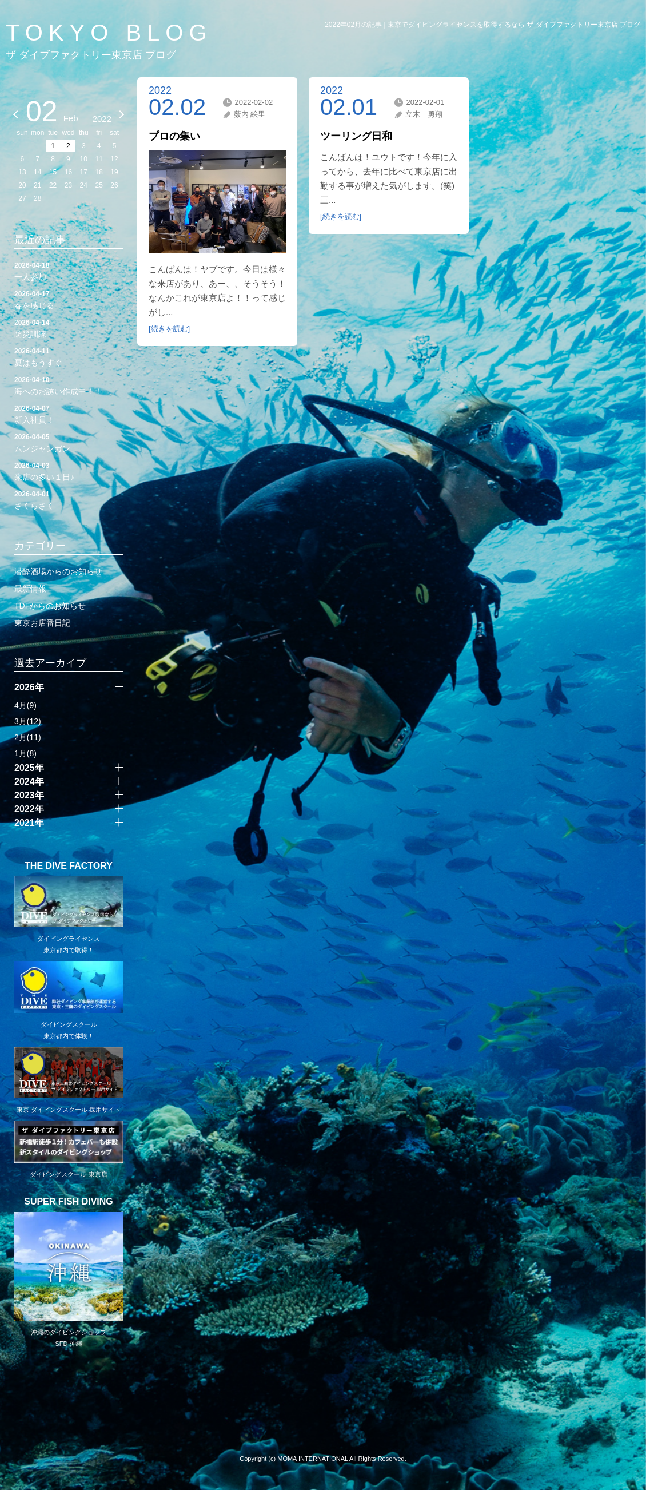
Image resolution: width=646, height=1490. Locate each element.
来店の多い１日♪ (68, 471)
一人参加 (68, 270)
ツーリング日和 (356, 136)
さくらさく (68, 499)
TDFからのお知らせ (50, 605)
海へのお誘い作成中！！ (68, 385)
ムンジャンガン (68, 442)
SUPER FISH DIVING (68, 1201)
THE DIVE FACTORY (69, 866)
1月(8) (25, 753)
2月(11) (27, 737)
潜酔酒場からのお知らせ (58, 571)
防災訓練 (68, 328)
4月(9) (25, 705)
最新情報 (30, 588)
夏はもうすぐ (68, 356)
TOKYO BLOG (109, 32)
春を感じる (68, 299)
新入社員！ (68, 413)
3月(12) (27, 721)
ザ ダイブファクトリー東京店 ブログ (91, 55)
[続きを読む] (169, 328)
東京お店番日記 (42, 622)
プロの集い (174, 136)
